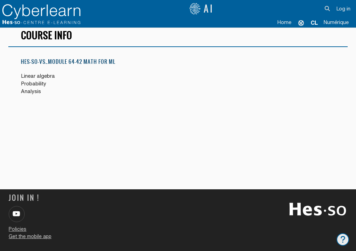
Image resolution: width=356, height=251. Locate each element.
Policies (17, 229)
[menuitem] (314, 22)
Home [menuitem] (284, 22)
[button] (327, 8)
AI (201, 9)
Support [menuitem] (301, 22)
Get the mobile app (30, 236)
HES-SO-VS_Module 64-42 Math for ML (68, 66)
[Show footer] (343, 239)
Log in (343, 8)
